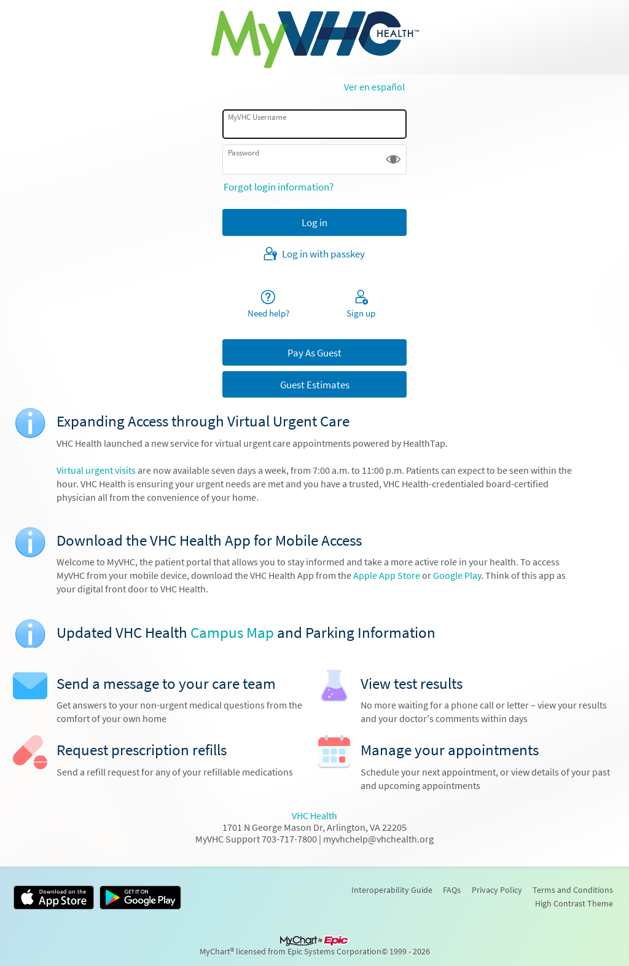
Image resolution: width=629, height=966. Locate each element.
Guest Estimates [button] (315, 384)
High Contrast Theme (574, 903)
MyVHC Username (257, 117)
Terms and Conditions (573, 889)
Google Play (457, 575)
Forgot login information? (279, 187)
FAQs (452, 889)
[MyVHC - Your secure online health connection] (315, 37)
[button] (393, 159)
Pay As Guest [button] (314, 352)
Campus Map (232, 632)
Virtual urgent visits (96, 470)
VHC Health (314, 816)
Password (243, 152)
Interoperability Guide (391, 889)
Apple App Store (387, 575)
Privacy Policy (497, 889)
